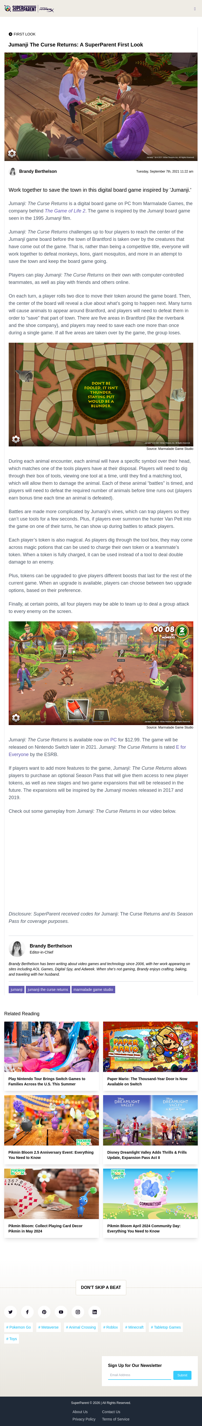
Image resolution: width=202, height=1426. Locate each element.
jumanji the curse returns (48, 989)
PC (113, 739)
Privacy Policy (84, 1419)
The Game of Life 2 (65, 211)
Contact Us (111, 1412)
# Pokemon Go (18, 1327)
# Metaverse (48, 1327)
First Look (25, 34)
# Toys (11, 1339)
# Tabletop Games (166, 1327)
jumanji (16, 989)
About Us (80, 1412)
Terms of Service (115, 1419)
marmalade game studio (93, 989)
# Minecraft (134, 1327)
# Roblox (110, 1327)
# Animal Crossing (81, 1327)
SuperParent (80, 1403)
